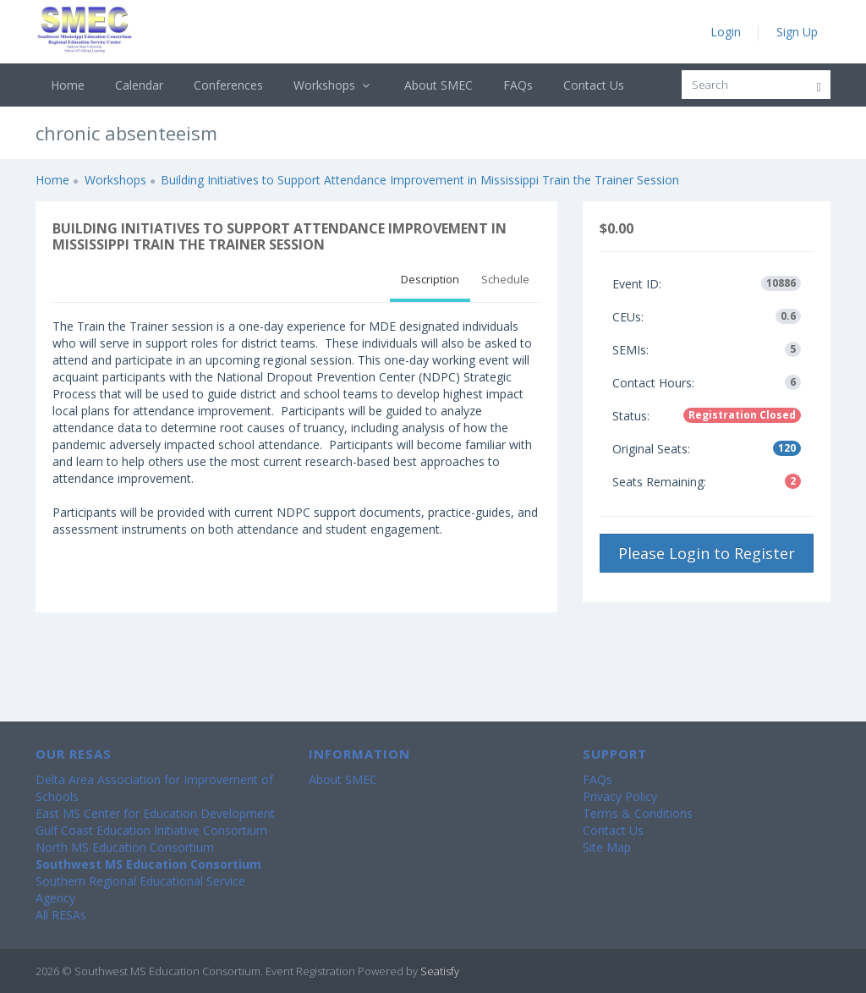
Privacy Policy (620, 796)
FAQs (518, 85)
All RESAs (61, 915)
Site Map (607, 847)
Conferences (228, 85)
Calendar (139, 85)
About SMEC (438, 85)
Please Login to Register (706, 553)
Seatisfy (439, 971)
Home (68, 85)
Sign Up (797, 32)
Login (725, 32)
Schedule (505, 279)
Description (430, 279)
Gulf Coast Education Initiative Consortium (151, 830)
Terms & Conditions (638, 813)
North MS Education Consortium (125, 847)
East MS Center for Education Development (155, 813)
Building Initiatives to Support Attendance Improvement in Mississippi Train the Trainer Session (420, 180)
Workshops (333, 85)
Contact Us (593, 85)
